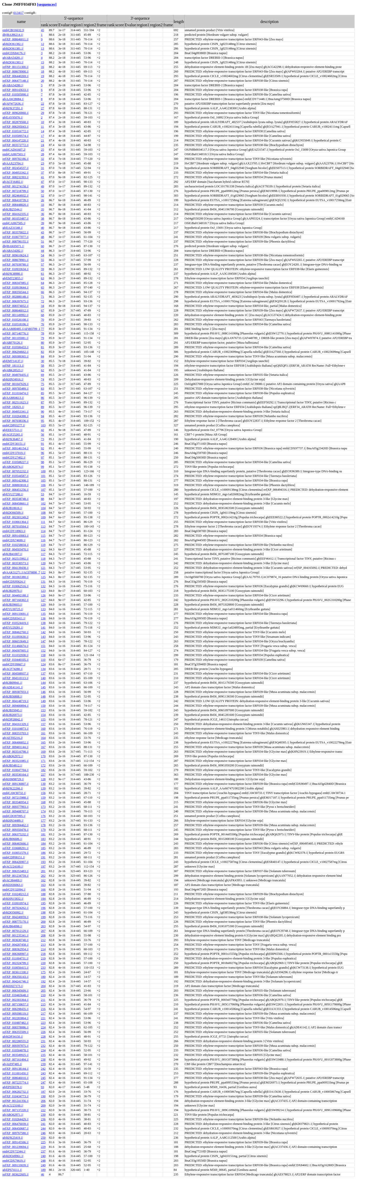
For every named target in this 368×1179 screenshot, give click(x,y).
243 (43, 1073)
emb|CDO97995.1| (14, 816)
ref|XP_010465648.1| (16, 995)
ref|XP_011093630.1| (16, 637)
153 (43, 710)
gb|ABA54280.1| (13, 85)
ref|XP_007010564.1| (16, 526)
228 (43, 1036)
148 (43, 696)
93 (42, 1087)
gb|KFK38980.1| (13, 273)
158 (43, 655)
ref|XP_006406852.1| (16, 742)
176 (43, 816)
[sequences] (46, 4)
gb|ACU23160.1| (13, 1105)
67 (42, 310)
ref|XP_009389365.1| (16, 356)
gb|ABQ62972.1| (13, 756)
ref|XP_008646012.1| (16, 310)
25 (42, 149)
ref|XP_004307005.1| (16, 650)
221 (43, 1018)
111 (43, 522)
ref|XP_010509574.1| (16, 136)
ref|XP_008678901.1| (16, 260)
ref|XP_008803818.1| (16, 485)
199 (43, 917)
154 (43, 715)
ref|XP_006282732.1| (16, 1091)
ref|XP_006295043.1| (16, 126)
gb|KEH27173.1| (13, 986)
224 (43, 1027)
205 (43, 990)
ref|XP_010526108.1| (16, 319)
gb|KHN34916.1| (13, 379)
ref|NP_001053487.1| (16, 218)
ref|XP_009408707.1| (16, 811)
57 (42, 264)
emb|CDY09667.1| (14, 664)
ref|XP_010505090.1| (16, 94)
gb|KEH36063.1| (13, 885)
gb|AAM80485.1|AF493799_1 (21, 329)
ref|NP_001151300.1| (16, 67)
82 (42, 352)
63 (42, 278)
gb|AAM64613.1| (13, 398)
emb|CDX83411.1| (14, 618)
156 (43, 793)
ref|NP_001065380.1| (16, 577)
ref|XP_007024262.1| (16, 908)
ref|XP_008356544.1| (16, 292)
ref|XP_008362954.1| (16, 949)
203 (43, 926)
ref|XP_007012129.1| (16, 931)
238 (43, 1059)
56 (42, 434)
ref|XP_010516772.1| (16, 131)
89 (42, 407)
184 (43, 843)
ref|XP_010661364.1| (16, 522)
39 (42, 223)
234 (43, 1050)
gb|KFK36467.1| (13, 439)
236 (43, 1119)
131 (43, 581)
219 (43, 958)
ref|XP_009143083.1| (16, 535)
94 (42, 416)
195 (43, 903)
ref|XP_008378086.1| (16, 1027)
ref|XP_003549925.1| (16, 1055)
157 (43, 724)
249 (43, 1165)
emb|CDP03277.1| (14, 425)
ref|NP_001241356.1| (16, 1101)
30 (42, 361)
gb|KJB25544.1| (12, 209)
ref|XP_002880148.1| (16, 296)
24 (42, 145)
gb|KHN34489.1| (13, 820)
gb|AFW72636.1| (13, 103)
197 (43, 866)
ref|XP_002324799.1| (16, 963)
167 (43, 747)
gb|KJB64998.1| (12, 926)
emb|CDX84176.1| (14, 53)
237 (43, 1151)
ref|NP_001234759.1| (16, 875)
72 (42, 301)
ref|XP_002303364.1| (16, 1000)
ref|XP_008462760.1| (16, 632)
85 (42, 393)
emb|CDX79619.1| (14, 1160)
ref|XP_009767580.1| (16, 1133)
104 (43, 508)
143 (43, 637)
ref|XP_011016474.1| (16, 393)
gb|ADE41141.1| (13, 687)
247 (43, 1082)
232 (43, 1046)
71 (42, 296)
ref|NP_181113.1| (13, 365)
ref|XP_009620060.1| (16, 113)
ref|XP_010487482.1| (16, 1023)
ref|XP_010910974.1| (16, 903)
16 (42, 67)
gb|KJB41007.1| (12, 554)
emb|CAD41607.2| (14, 149)
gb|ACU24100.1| (13, 866)
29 (42, 113)
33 (42, 205)
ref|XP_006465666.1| (16, 843)
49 (42, 186)
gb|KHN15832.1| (13, 898)
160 (43, 728)
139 (43, 788)
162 (43, 880)
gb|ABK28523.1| (13, 370)
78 (42, 333)
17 (42, 136)
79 (42, 338)
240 (43, 1156)
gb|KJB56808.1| (12, 696)
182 (43, 770)
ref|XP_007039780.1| (16, 264)
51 (42, 241)
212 (43, 940)
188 (43, 894)
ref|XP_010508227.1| (16, 462)
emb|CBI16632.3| (13, 30)
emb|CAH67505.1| (14, 223)
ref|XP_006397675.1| (16, 301)
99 (42, 466)
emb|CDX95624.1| (14, 581)
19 (42, 76)
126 (43, 595)
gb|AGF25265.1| (13, 434)
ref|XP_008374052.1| (16, 306)
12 (42, 44)
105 (43, 480)
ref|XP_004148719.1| (16, 701)
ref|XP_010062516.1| (16, 586)
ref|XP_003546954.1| (16, 802)
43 (42, 232)
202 (43, 875)
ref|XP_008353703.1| (16, 733)
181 (43, 834)
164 (43, 738)
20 (42, 80)
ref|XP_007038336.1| (16, 421)
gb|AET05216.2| (13, 738)
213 (43, 944)
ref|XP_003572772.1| (16, 145)
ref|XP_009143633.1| (16, 90)
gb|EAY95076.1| (13, 117)
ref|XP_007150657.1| (16, 1004)
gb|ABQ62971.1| (13, 1114)
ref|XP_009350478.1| (16, 830)
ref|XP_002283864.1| (16, 1018)
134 (43, 669)
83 (42, 388)
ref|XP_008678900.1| (16, 71)
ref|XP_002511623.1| (16, 402)
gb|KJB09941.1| (12, 682)
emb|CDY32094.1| (14, 889)
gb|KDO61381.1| (13, 48)
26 (42, 200)
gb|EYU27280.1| (13, 494)
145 (43, 687)
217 (43, 1013)
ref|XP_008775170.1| (16, 921)
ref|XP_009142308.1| (16, 480)
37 (42, 172)
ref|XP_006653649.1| (16, 641)
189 (43, 1170)
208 (43, 935)
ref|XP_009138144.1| (16, 1068)
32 (42, 159)
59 (42, 269)
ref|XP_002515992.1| (16, 558)
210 (43, 995)
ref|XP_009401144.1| (16, 747)
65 (42, 287)
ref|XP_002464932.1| (16, 195)
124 (43, 664)
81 (42, 347)
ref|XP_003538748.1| (16, 499)
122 (43, 572)
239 (43, 1064)
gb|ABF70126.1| (13, 342)
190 (43, 1096)
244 (43, 1128)
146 (43, 692)
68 (42, 315)
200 (43, 921)
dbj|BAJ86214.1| (13, 35)
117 (43, 554)
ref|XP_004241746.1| (16, 981)
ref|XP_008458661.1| (16, 503)
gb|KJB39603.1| (12, 604)
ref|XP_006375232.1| (16, 834)
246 (43, 1133)
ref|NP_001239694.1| (16, 1147)
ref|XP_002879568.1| (16, 122)
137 (43, 673)
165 (43, 742)
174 (43, 811)
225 (43, 1142)
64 (42, 283)
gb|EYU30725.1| (13, 609)
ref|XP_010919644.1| (16, 287)
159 (43, 797)
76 (42, 324)
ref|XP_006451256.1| (16, 489)
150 (43, 705)
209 (43, 1105)
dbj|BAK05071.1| (13, 246)
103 (43, 425)
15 (42, 62)
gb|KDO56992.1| (13, 912)
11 (42, 126)
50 (42, 191)
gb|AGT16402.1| (13, 182)
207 (43, 931)
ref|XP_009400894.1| (16, 705)
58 (42, 365)
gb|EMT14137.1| (13, 361)
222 (43, 1110)
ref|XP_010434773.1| (16, 1096)
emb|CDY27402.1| (14, 457)
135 (43, 614)
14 (42, 131)
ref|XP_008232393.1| (16, 177)
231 (43, 1041)
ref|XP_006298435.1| (16, 1009)
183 (43, 839)
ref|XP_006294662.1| (16, 352)
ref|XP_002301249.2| (16, 517)
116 (43, 540)
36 (42, 214)
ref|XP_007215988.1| (16, 797)
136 (43, 618)
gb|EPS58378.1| (12, 1087)
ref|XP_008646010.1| (16, 1078)
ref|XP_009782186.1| (16, 159)
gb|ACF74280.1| (13, 669)
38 (42, 218)
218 (43, 954)
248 (43, 1160)
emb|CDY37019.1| (14, 453)
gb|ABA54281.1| (13, 57)
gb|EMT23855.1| (13, 278)
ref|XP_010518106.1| (16, 324)
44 (42, 250)
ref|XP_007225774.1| (16, 1082)
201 (43, 871)
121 (43, 568)
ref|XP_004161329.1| (16, 724)
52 (42, 195)
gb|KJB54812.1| (12, 765)
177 (43, 820)
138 (43, 623)
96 (42, 453)
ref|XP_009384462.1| (16, 825)
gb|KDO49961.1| (13, 1156)
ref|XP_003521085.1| (16, 761)
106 (43, 485)
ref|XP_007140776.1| (16, 333)
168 (43, 802)
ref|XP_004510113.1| (16, 678)
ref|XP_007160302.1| (16, 600)
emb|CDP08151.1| (14, 857)
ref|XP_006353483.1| (16, 871)
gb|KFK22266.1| (13, 788)
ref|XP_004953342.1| (16, 172)
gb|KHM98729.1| (13, 779)
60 (42, 246)
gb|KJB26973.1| (12, 715)
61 (42, 273)
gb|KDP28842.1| (13, 719)
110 (43, 659)
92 (42, 448)
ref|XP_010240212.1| (16, 894)
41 (42, 177)
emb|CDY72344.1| (14, 1151)
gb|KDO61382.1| (13, 44)
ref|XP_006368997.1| (16, 954)
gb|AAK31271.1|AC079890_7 (21, 572)
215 (43, 1004)
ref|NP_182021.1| (13, 407)
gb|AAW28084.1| (13, 99)
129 (43, 604)
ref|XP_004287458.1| (16, 944)
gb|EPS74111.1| (12, 1170)
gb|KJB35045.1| (12, 710)
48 (42, 237)
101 (43, 476)
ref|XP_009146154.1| (16, 448)
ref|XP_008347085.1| (16, 283)
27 (42, 108)
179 (43, 830)
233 (43, 967)
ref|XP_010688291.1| (16, 848)
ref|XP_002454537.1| (16, 168)
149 (43, 701)
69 (42, 375)
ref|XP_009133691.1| (16, 614)
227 (43, 774)
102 (43, 503)
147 (43, 641)
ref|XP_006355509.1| (16, 1032)
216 (43, 1009)
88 (42, 499)
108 (43, 512)
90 (42, 411)
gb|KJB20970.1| (12, 591)
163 (43, 885)
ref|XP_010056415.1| (16, 967)
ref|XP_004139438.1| (16, 568)
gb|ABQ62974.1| (13, 466)
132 (43, 586)
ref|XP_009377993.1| (16, 807)
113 (43, 526)
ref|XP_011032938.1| (16, 655)
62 (42, 370)
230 (43, 1114)
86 (42, 398)
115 (43, 535)
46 (42, 1174)
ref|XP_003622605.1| (16, 1174)
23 (42, 163)
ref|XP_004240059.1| (16, 917)
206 (43, 1101)
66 (42, 292)
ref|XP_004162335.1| (16, 214)
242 (43, 1068)
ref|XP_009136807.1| (16, 784)
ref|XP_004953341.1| (16, 411)
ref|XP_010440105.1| (16, 659)
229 (43, 1147)
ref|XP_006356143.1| (16, 977)
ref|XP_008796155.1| (16, 241)
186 (43, 853)
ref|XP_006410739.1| (16, 200)
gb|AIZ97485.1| (12, 1064)
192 (43, 981)
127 (43, 600)
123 (43, 591)
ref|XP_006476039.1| (16, 1124)
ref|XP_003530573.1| (16, 563)
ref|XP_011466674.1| (16, 646)
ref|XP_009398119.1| (16, 1013)
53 (42, 494)
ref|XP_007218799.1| (16, 191)
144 (43, 682)
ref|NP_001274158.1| (16, 186)
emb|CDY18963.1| (14, 531)
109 (43, 517)
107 (43, 489)
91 (42, 444)
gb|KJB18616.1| (12, 508)
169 (43, 751)
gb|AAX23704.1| (13, 163)
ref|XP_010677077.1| (16, 237)
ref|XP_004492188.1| (16, 595)
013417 (18, 13)
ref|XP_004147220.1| (16, 140)
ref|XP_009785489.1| (16, 388)
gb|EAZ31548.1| (13, 228)
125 (43, 577)
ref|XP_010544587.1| (16, 476)
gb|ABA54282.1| (13, 250)
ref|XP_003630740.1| (16, 940)
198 (43, 912)
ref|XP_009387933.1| (16, 692)
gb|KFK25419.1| (13, 1137)
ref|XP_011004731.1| (16, 958)
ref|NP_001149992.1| (16, 315)
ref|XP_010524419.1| (16, 623)
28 (42, 154)
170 (43, 756)
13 (42, 48)
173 (43, 807)
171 (43, 761)
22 (42, 103)
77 (42, 329)
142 (43, 632)
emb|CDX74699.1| (14, 540)
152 (43, 650)
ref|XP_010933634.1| (16, 269)
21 (42, 140)
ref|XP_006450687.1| (16, 1128)
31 (42, 168)
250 (43, 1137)
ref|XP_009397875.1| (16, 1046)
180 (43, 977)
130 (43, 784)
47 (42, 182)
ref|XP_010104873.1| (16, 728)
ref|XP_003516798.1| (16, 751)
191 (43, 857)
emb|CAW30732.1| (14, 793)
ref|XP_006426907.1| (16, 862)
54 (42, 255)
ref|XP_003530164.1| (16, 774)
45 (42, 30)
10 (42, 122)
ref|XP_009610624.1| (16, 255)
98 (42, 462)
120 (43, 563)
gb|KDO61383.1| (13, 62)
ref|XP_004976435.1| (16, 375)
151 (43, 646)
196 (43, 908)
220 (43, 963)
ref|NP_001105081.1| (16, 338)
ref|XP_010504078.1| (16, 1050)
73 (42, 439)
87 (42, 402)
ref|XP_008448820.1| (16, 205)
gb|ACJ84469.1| (12, 880)
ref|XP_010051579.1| (16, 853)
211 (43, 1000)
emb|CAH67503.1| (14, 154)
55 (42, 260)
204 (43, 986)
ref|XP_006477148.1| (16, 80)
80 (42, 342)
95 (42, 421)
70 (42, 319)
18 (42, 71)
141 (43, 627)
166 (43, 889)
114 (43, 531)
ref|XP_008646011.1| (16, 39)
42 (42, 430)
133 (43, 609)
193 (43, 862)
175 (43, 972)
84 (42, 356)
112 (43, 549)
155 (43, 719)
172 (43, 765)
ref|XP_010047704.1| (16, 770)
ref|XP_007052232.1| (16, 471)
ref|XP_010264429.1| (16, 1119)
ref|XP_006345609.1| (16, 990)
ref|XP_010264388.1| (16, 416)
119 (43, 545)
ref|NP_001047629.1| (16, 384)
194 (43, 898)
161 (43, 733)
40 (42, 228)
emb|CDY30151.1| (14, 444)
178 (43, 825)
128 (43, 779)
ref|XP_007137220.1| (16, 1110)
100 (43, 471)
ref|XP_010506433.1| (16, 347)
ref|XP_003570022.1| (16, 232)
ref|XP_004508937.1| (16, 673)
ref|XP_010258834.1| (16, 545)
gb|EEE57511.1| (12, 430)
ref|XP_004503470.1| (16, 549)
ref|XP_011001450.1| (16, 1073)
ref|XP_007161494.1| (16, 1059)
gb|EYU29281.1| (13, 627)
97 (42, 457)
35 (42, 209)
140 (43, 678)
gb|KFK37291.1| (13, 108)
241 (43, 1124)
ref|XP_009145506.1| (16, 1142)
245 (43, 1078)
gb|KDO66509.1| (13, 512)
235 (43, 1055)
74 (42, 379)
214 (43, 949)
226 (43, 1032)
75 (42, 384)
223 (43, 1023)
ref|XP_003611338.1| (16, 972)
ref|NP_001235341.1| (16, 935)
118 (43, 558)
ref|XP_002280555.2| (16, 1041)
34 (42, 306)
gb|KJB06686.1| (12, 839)
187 (43, 1091)
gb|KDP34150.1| (13, 1036)
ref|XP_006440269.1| (16, 76)
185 (43, 848)
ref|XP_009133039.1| (16, 1165)
